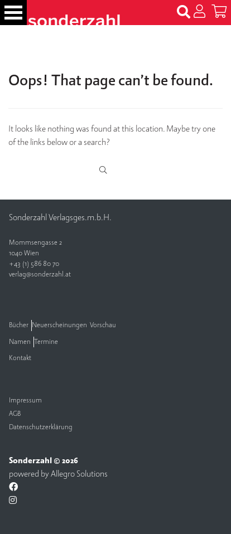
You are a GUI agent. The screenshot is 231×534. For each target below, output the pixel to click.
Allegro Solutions (79, 474)
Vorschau (103, 325)
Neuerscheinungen (59, 325)
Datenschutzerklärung (41, 427)
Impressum (25, 400)
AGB (15, 414)
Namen (20, 342)
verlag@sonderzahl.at (40, 274)
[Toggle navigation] (13, 12)
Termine (46, 342)
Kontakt (20, 358)
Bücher (18, 325)
